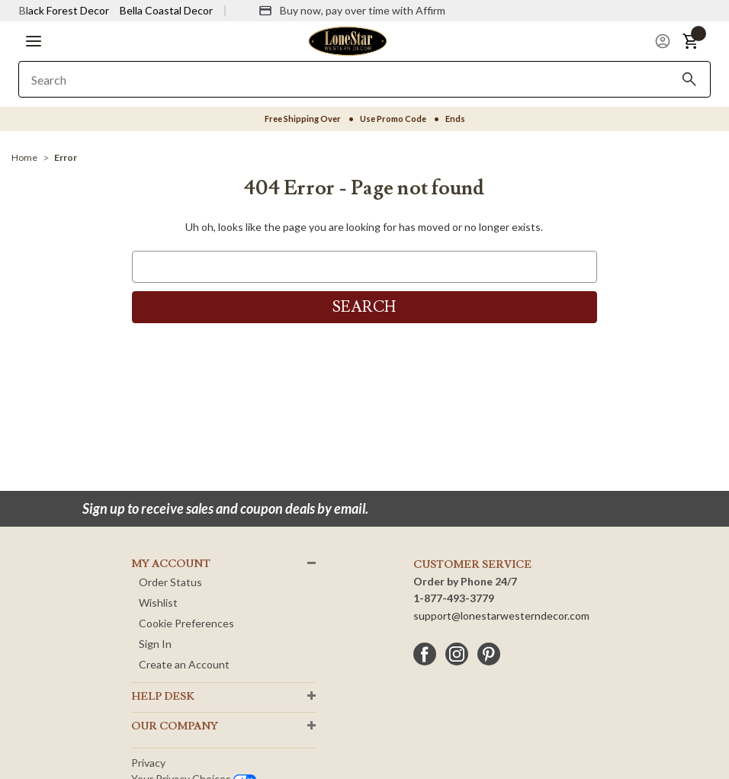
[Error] (65, 157)
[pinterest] (488, 654)
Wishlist (158, 602)
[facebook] (424, 654)
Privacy (148, 762)
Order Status (170, 581)
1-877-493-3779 (453, 597)
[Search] (689, 79)
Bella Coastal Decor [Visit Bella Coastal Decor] (166, 10)
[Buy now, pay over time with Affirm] (352, 10)
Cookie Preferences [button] (186, 623)
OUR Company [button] (174, 726)
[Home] (24, 157)
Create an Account (184, 664)
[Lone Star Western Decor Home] (347, 40)
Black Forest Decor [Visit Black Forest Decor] (64, 10)
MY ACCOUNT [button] (170, 564)
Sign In (155, 643)
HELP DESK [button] (162, 697)
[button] (33, 41)
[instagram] (456, 654)
